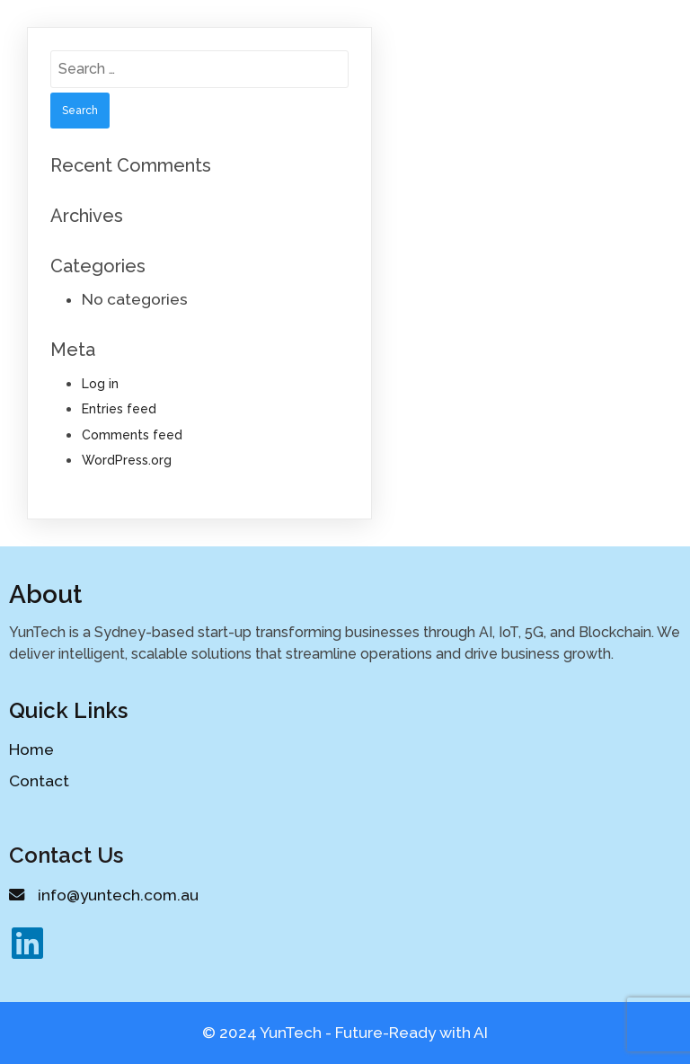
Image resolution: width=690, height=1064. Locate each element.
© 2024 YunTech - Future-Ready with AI (345, 1033)
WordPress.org (127, 460)
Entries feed (119, 409)
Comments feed (132, 435)
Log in (100, 384)
